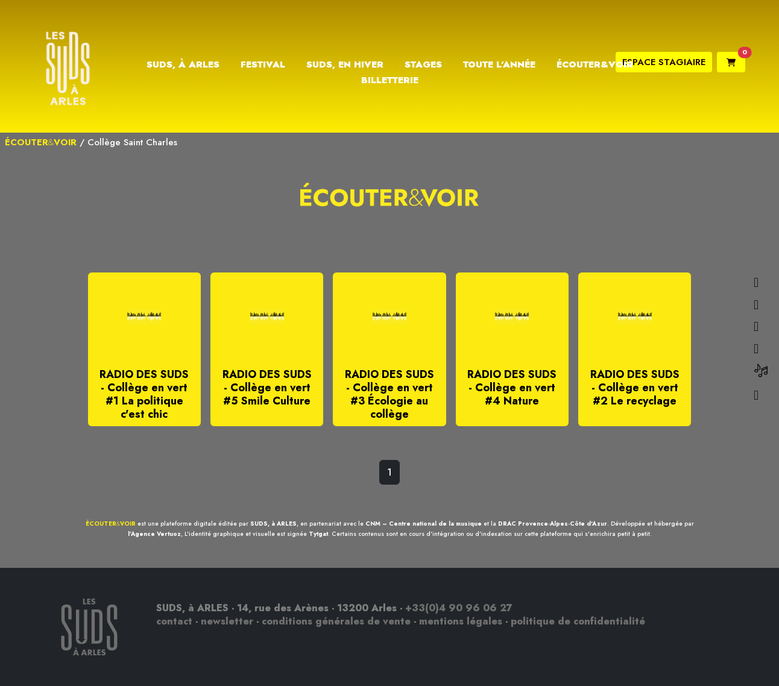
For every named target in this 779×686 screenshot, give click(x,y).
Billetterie (389, 80)
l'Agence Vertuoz (154, 533)
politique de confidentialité (578, 621)
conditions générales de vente (336, 621)
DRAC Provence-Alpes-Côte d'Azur (552, 523)
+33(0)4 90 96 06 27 (458, 608)
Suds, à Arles (183, 64)
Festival (263, 64)
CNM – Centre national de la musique (423, 523)
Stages (423, 64)
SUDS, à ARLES (273, 523)
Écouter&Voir (595, 64)
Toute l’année (499, 64)
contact (174, 621)
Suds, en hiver (344, 64)
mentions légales (460, 621)
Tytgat (318, 533)
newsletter (227, 621)
